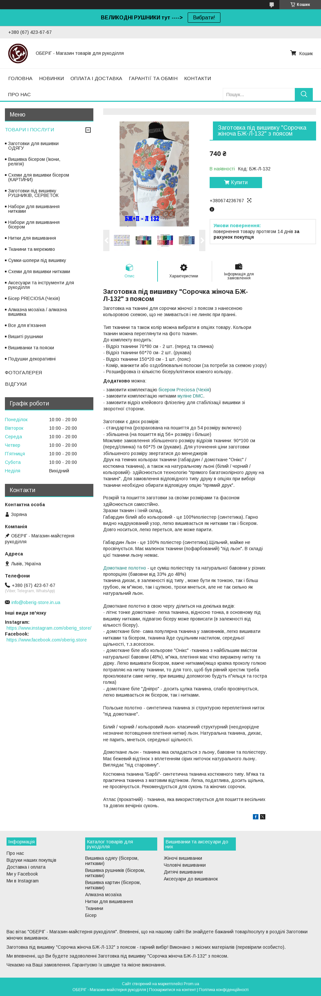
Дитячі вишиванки (183, 872)
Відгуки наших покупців (31, 860)
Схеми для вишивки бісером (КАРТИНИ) (38, 177)
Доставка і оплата (26, 867)
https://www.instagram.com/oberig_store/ (49, 628)
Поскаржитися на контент (172, 989)
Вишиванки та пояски (31, 347)
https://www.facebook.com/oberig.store (47, 639)
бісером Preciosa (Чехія (184, 389)
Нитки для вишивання (32, 238)
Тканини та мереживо (31, 249)
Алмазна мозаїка (103, 894)
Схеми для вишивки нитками (39, 271)
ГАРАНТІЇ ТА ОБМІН (153, 78)
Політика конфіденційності (224, 989)
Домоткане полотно (124, 568)
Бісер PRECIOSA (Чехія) (34, 298)
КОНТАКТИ (197, 78)
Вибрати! (204, 17)
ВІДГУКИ (16, 384)
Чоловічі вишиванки (185, 865)
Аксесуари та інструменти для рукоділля (41, 285)
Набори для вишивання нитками (34, 209)
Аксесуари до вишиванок (191, 878)
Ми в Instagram (23, 880)
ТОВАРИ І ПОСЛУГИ (29, 129)
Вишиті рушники (25, 336)
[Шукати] (304, 94)
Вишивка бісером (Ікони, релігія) (34, 161)
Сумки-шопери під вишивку (37, 260)
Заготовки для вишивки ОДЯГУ (33, 146)
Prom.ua (191, 984)
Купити (239, 182)
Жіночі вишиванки (183, 858)
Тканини (94, 908)
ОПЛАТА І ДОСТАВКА (96, 78)
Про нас (15, 853)
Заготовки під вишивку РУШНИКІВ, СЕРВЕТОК (33, 193)
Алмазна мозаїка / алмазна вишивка (37, 312)
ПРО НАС (19, 94)
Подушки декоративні (32, 358)
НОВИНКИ (51, 78)
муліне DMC (190, 396)
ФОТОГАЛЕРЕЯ (23, 372)
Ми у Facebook (22, 874)
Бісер (91, 915)
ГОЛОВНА (20, 78)
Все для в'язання (27, 325)
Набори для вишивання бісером (34, 224)
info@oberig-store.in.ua (35, 602)
